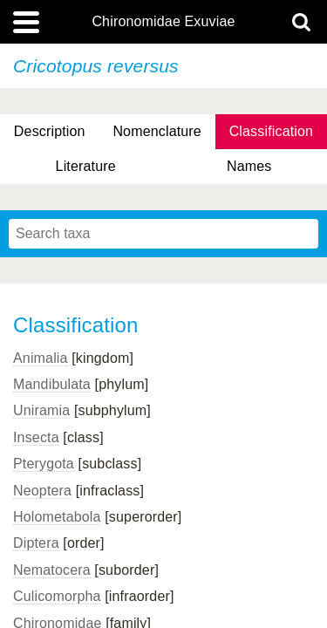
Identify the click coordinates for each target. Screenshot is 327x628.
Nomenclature (156, 131)
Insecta (36, 437)
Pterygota (43, 463)
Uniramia (41, 410)
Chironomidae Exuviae (163, 22)
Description (49, 131)
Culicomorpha (57, 596)
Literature (86, 166)
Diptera (36, 543)
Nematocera (52, 570)
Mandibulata (52, 384)
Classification (271, 131)
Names (249, 166)
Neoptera (42, 490)
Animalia (40, 358)
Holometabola (57, 516)
